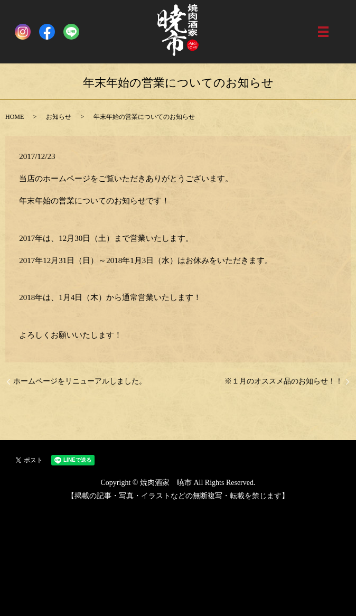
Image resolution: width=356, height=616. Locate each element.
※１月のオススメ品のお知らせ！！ (283, 381)
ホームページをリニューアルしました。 (79, 381)
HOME (14, 116)
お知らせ (58, 116)
